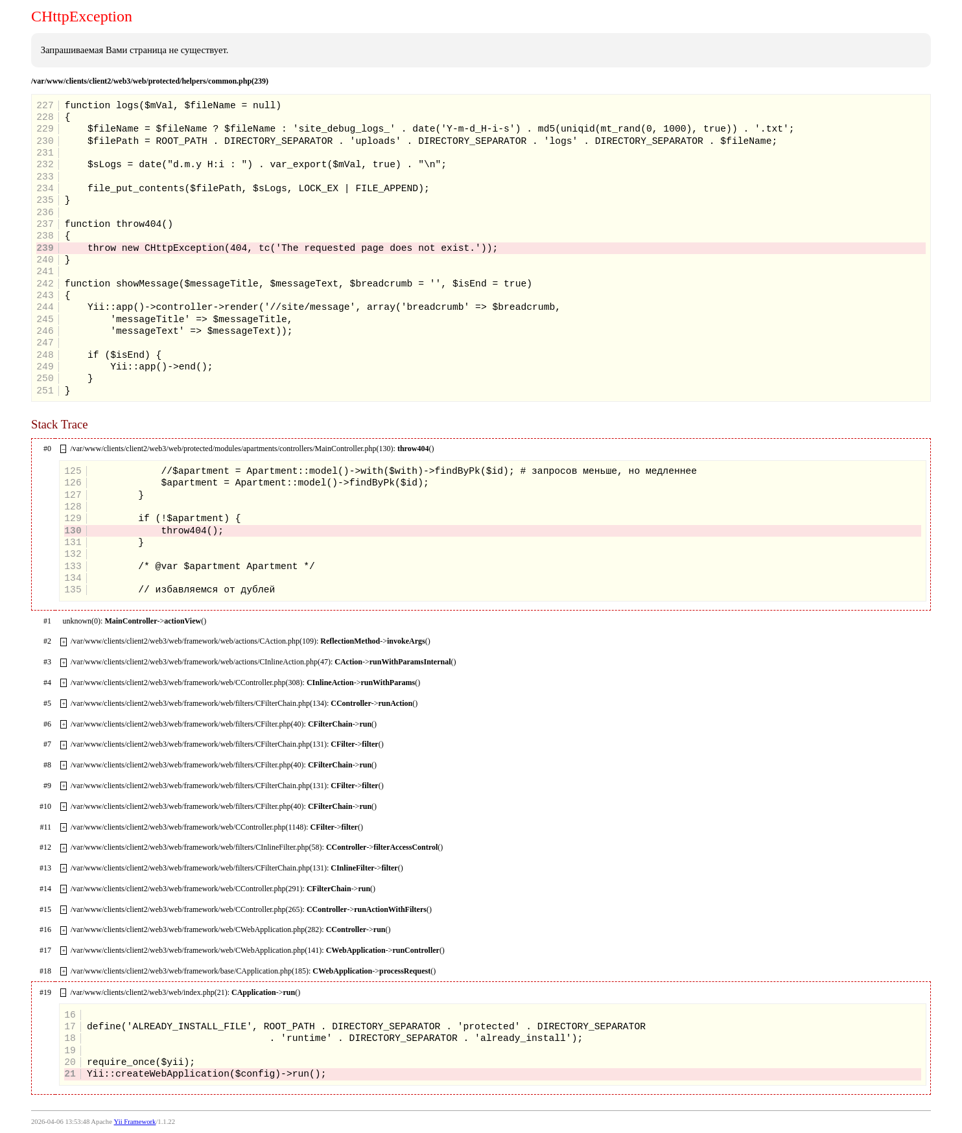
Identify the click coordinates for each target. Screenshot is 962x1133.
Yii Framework (135, 1121)
